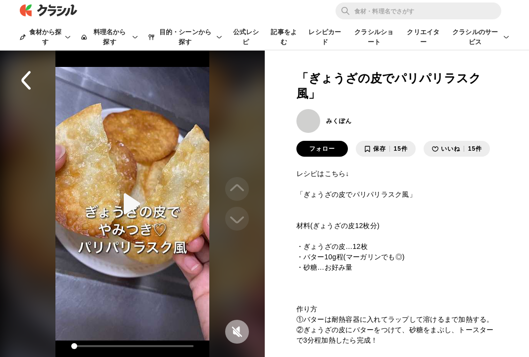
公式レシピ (246, 37)
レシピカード (324, 37)
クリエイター (423, 37)
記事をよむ (284, 37)
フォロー (322, 148)
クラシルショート (373, 37)
